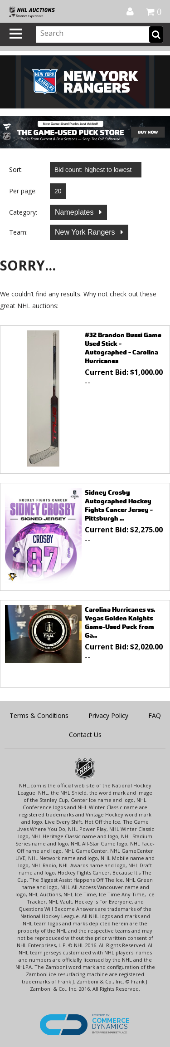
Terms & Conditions (39, 715)
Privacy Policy (108, 715)
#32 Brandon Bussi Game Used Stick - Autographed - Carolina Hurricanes (123, 347)
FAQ (154, 715)
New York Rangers (86, 232)
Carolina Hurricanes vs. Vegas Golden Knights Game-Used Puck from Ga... (120, 622)
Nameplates (75, 212)
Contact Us (85, 734)
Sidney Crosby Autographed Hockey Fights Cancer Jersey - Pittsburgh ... (119, 505)
